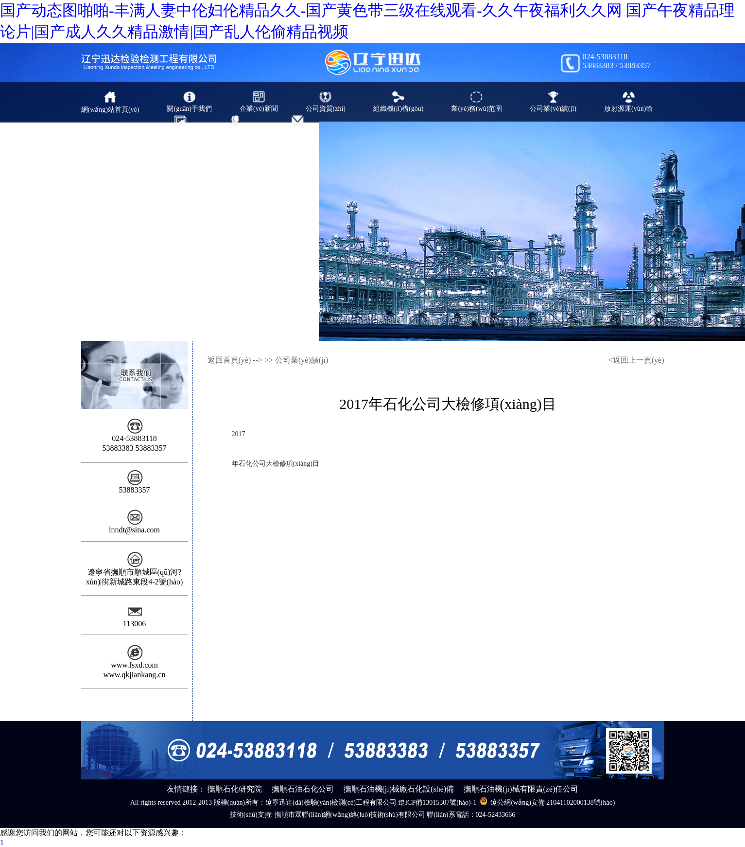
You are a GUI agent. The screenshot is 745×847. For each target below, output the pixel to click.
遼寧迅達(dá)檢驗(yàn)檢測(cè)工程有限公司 (331, 802)
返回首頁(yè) (229, 360)
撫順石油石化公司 (303, 789)
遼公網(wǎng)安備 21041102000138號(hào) (547, 801)
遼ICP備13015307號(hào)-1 (437, 802)
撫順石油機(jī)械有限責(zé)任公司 (521, 789)
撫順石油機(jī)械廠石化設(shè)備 (399, 789)
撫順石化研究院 (235, 789)
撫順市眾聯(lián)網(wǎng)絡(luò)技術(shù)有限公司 (350, 814)
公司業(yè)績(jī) (301, 360)
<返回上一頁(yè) (636, 360)
